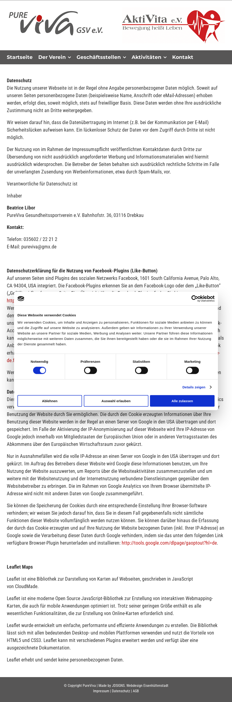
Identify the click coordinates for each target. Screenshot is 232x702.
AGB (136, 691)
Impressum (101, 691)
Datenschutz (121, 691)
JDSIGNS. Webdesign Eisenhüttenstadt (140, 685)
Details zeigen (193, 387)
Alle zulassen (182, 401)
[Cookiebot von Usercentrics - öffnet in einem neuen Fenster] (195, 298)
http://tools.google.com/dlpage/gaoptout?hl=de (169, 543)
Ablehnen (49, 401)
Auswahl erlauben (116, 401)
